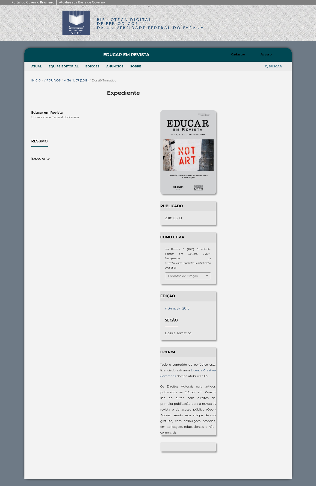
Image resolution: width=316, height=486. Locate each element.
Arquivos (52, 80)
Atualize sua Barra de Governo (82, 2)
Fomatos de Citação (183, 276)
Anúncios (114, 66)
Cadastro (238, 54)
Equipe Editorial (63, 66)
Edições (93, 66)
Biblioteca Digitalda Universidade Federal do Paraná (150, 23)
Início (36, 80)
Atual (36, 66)
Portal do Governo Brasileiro (33, 2)
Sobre (135, 66)
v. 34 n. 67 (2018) (76, 80)
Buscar (273, 66)
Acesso (266, 54)
